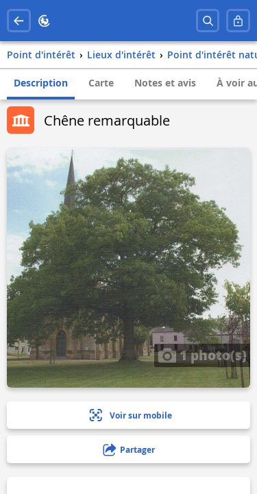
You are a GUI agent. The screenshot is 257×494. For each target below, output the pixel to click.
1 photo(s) (202, 354)
